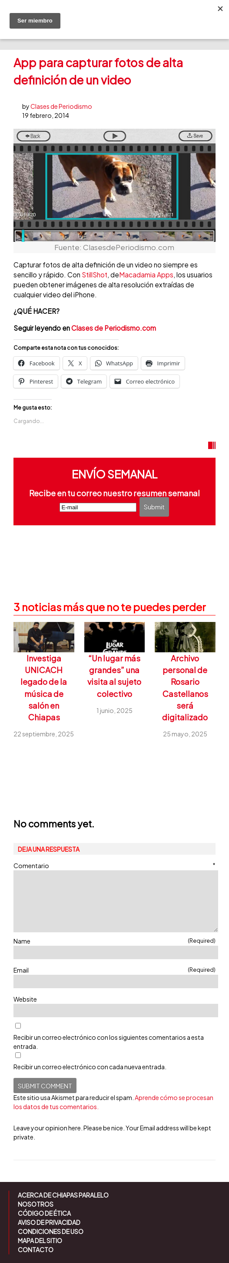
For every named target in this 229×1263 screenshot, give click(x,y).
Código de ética (44, 1213)
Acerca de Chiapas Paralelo (63, 1195)
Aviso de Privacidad (49, 1222)
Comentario (114, 865)
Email (114, 970)
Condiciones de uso (50, 1231)
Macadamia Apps (146, 274)
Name (114, 941)
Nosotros (35, 1204)
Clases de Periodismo (61, 106)
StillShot (94, 274)
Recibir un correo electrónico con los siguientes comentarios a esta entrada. (108, 1041)
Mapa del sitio (40, 1240)
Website (25, 999)
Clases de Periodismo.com (113, 328)
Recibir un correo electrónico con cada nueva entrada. (89, 1067)
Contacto (35, 1249)
